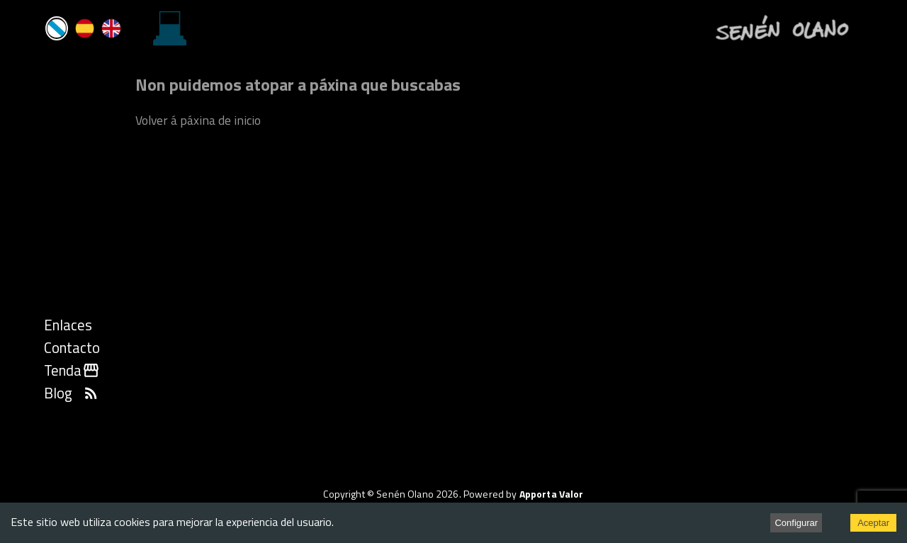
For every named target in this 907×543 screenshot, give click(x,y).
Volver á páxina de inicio (198, 120)
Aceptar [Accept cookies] (873, 522)
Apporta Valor (551, 493)
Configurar (796, 522)
